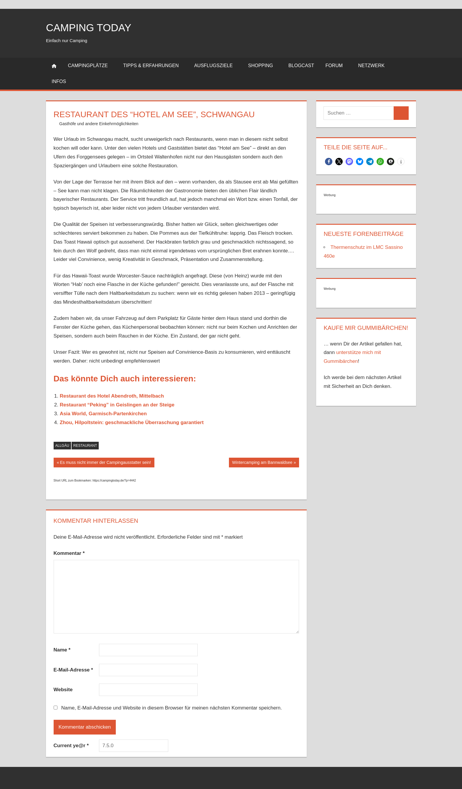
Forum (337, 65)
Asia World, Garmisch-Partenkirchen (103, 413)
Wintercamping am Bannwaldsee (262, 463)
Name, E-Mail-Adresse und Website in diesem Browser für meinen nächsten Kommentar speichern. (171, 708)
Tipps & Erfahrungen (154, 65)
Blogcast (301, 65)
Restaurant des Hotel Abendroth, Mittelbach (112, 396)
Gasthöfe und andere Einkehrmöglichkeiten (98, 123)
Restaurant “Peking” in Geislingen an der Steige (117, 405)
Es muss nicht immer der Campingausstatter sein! (105, 463)
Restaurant (85, 446)
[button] (328, 161)
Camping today (90, 27)
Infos (62, 81)
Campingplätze (91, 65)
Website (63, 689)
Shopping (263, 65)
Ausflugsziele (216, 65)
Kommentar (69, 553)
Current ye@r (71, 745)
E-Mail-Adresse (73, 670)
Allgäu (62, 446)
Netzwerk (374, 65)
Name (62, 650)
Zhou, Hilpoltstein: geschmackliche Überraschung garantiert (132, 422)
